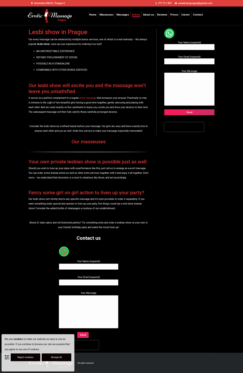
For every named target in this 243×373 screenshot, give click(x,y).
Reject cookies (25, 357)
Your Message (88, 295)
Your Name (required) (88, 264)
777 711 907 (165, 3)
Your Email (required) (88, 280)
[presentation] (79, 345)
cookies (18, 339)
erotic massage (87, 97)
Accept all (56, 357)
